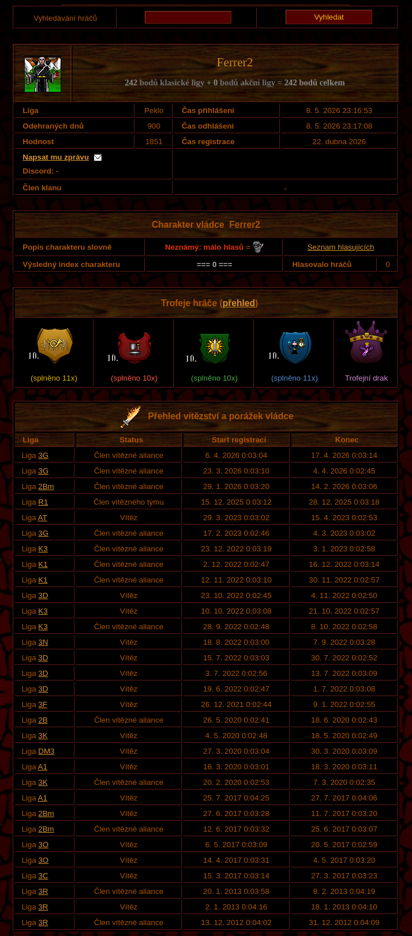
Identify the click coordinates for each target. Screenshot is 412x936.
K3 (42, 548)
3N (43, 642)
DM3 (46, 751)
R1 (43, 502)
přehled (239, 303)
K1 (42, 564)
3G (43, 455)
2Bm (46, 486)
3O (43, 844)
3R (43, 891)
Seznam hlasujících (341, 247)
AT (42, 517)
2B (42, 720)
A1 (42, 766)
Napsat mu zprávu (56, 157)
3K (42, 735)
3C (43, 875)
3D (43, 595)
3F (42, 704)
